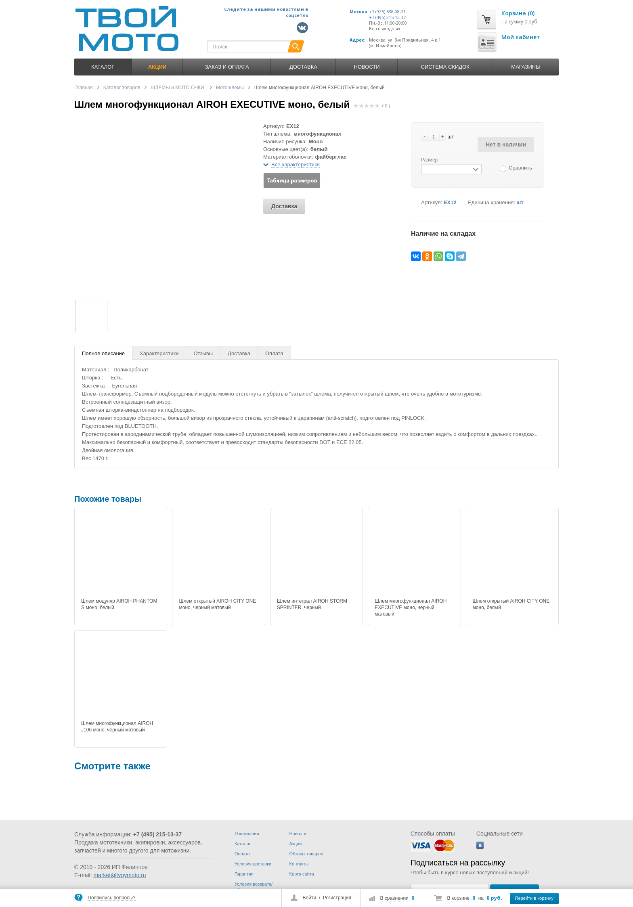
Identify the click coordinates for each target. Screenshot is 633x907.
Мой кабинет (520, 37)
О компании (247, 833)
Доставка (303, 67)
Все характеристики (295, 164)
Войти (309, 898)
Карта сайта (301, 873)
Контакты (299, 863)
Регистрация (337, 898)
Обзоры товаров (306, 853)
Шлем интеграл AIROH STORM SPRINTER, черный (312, 604)
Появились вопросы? (111, 898)
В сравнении (394, 898)
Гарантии (244, 873)
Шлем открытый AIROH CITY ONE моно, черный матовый (217, 604)
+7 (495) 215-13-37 (387, 17)
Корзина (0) (517, 13)
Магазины (525, 67)
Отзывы (203, 353)
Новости (367, 67)
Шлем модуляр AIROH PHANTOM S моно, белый (119, 604)
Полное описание (103, 353)
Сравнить (520, 168)
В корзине (458, 898)
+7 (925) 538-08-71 (387, 12)
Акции (295, 843)
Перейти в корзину (534, 898)
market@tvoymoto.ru (119, 875)
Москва (358, 12)
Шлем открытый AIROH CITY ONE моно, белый (511, 604)
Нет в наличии (506, 144)
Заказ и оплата (227, 67)
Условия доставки (253, 863)
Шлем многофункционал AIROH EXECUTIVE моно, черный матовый (410, 607)
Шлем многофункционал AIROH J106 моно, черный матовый (117, 727)
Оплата (274, 353)
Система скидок (445, 67)
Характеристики (159, 353)
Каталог (102, 67)
